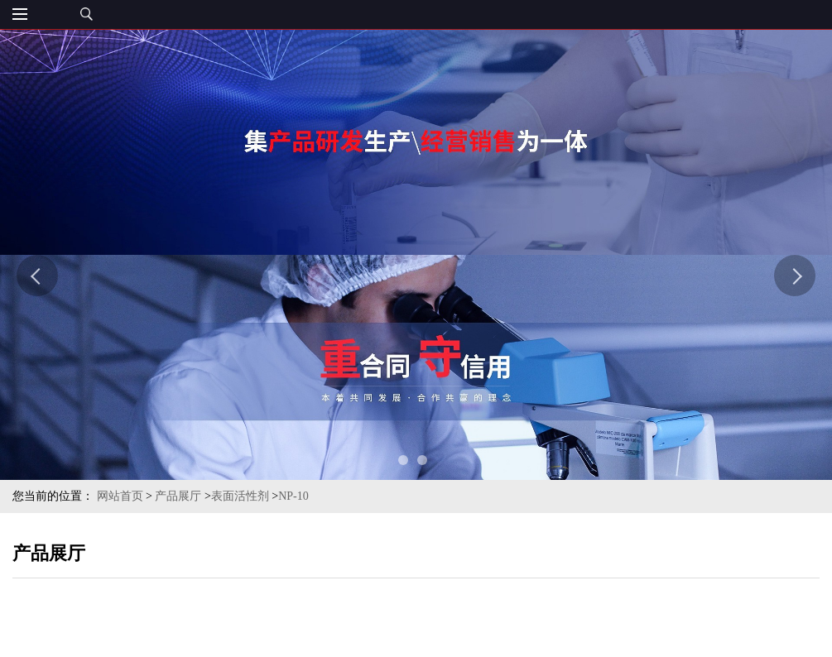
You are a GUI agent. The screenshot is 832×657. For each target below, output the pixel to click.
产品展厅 (178, 496)
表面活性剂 (240, 496)
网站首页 (120, 496)
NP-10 (293, 496)
